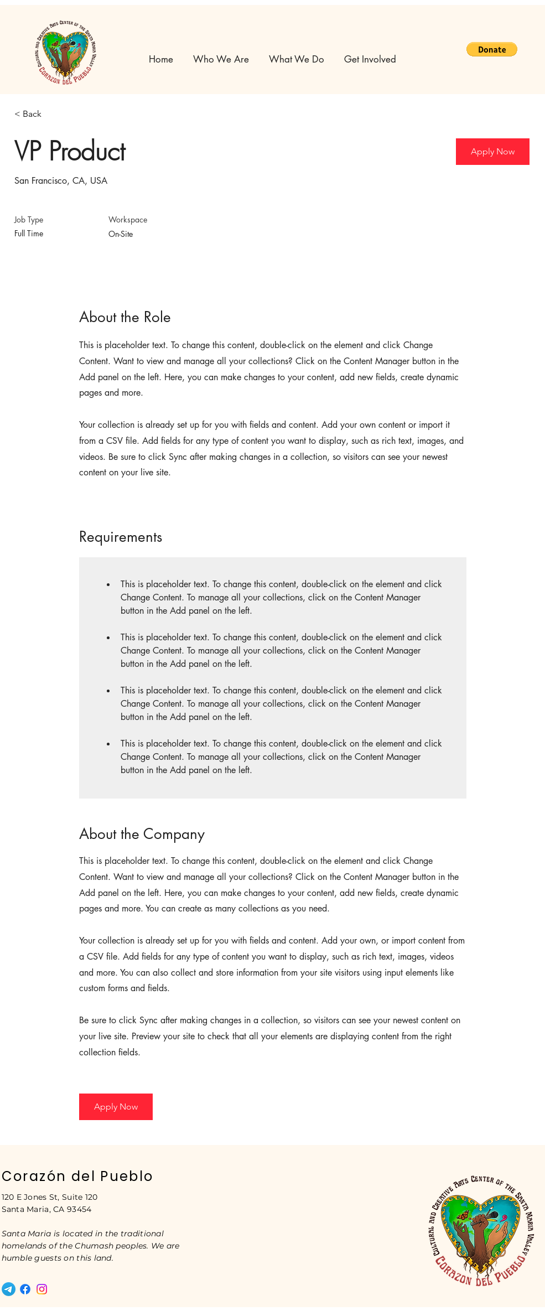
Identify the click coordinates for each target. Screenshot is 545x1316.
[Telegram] (8, 1289)
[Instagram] (42, 1289)
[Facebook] (25, 1289)
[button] (491, 49)
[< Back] (53, 114)
